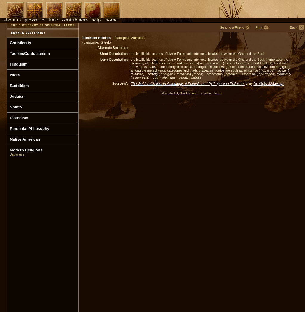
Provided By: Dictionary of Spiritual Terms (192, 93)
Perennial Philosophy (29, 128)
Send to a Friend (232, 27)
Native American (25, 139)
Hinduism (18, 64)
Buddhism (19, 85)
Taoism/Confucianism (30, 53)
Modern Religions (26, 150)
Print (258, 27)
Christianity (20, 43)
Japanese (17, 154)
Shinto (16, 107)
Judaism (18, 96)
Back (293, 27)
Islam (15, 75)
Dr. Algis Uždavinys (269, 84)
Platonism (19, 118)
